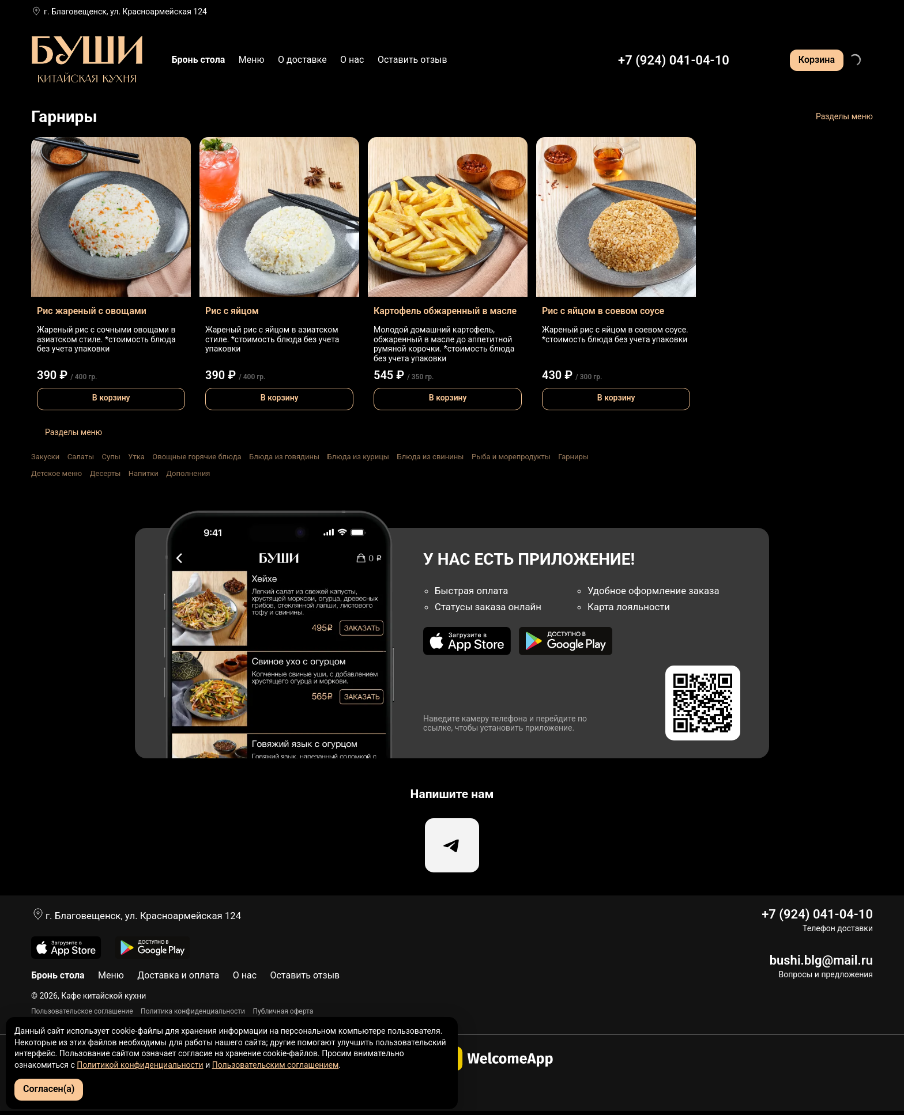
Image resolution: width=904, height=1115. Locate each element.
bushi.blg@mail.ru (821, 964)
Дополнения (188, 473)
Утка (136, 456)
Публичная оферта (283, 1015)
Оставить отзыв (412, 59)
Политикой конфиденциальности (140, 1064)
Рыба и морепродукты (511, 456)
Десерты (105, 473)
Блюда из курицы (358, 456)
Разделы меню (844, 116)
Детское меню (56, 473)
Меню (252, 59)
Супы (111, 456)
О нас (352, 59)
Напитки (144, 473)
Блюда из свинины (430, 456)
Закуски (45, 456)
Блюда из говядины (284, 456)
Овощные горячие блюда (196, 456)
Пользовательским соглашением (275, 1064)
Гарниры (573, 456)
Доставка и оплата (178, 979)
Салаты (80, 456)
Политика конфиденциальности (193, 1015)
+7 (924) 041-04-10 (673, 60)
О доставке (302, 59)
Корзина (816, 59)
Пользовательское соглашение (82, 1015)
